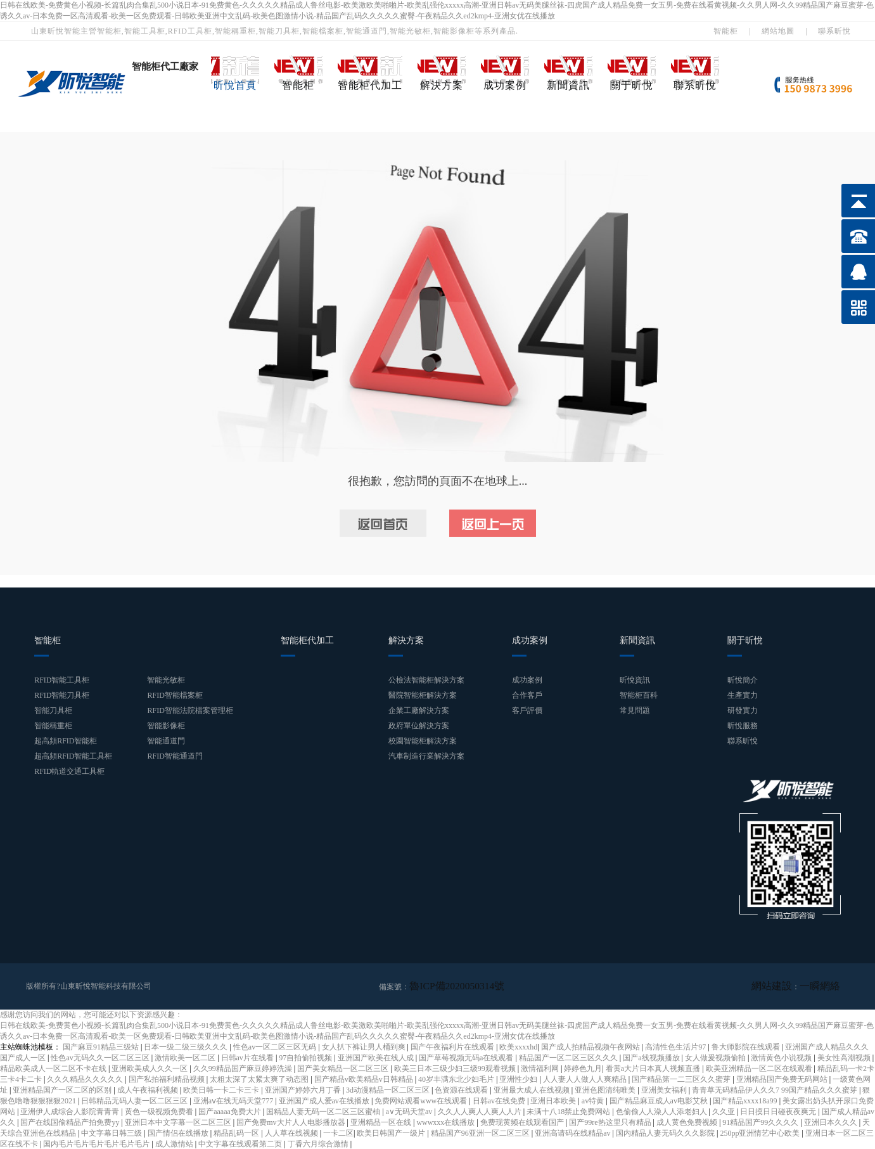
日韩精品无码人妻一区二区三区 (135, 1100)
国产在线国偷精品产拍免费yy (70, 1121)
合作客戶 (527, 695)
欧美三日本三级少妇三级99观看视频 (456, 1067)
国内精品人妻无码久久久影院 (666, 1132)
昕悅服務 (742, 725)
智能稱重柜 (53, 725)
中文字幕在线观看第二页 (241, 1143)
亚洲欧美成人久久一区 (150, 1067)
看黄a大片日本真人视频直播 (654, 1067)
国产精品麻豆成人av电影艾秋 (660, 1100)
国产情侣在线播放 (179, 1132)
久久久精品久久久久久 (86, 1078)
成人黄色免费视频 (687, 1121)
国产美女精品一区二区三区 (343, 1067)
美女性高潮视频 (844, 1057)
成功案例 (505, 85)
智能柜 (725, 31)
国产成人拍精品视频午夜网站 (591, 1046)
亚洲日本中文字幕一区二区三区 (179, 1121)
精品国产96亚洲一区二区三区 (481, 1132)
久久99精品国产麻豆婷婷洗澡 (243, 1067)
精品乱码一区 (237, 1132)
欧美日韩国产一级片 (392, 1132)
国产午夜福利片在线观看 (453, 1046)
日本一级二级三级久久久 (186, 1046)
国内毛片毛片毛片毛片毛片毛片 (97, 1143)
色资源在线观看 (462, 1089)
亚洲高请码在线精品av (573, 1132)
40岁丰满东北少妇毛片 (457, 1078)
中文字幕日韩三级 (112, 1132)
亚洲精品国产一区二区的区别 (63, 1089)
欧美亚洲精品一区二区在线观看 (760, 1067)
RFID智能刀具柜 (61, 695)
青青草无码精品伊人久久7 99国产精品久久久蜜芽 (775, 1089)
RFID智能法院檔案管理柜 (190, 710)
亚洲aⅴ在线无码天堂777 (234, 1100)
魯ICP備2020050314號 (445, 986)
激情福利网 (541, 1067)
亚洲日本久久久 (831, 1121)
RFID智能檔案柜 (174, 695)
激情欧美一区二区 (186, 1057)
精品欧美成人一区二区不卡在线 (54, 1067)
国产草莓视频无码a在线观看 (467, 1057)
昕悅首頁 (235, 85)
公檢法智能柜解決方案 (426, 680)
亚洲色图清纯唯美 (606, 1089)
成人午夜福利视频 (148, 1089)
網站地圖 (778, 31)
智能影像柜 (166, 725)
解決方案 (441, 85)
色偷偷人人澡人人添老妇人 (662, 1111)
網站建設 (787, 986)
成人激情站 (175, 1143)
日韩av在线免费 (500, 1100)
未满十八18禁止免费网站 (569, 1111)
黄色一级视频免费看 (160, 1111)
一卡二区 (338, 1132)
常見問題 (635, 710)
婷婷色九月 (583, 1067)
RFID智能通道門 (174, 756)
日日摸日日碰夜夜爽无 (779, 1111)
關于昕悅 (631, 85)
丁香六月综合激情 (319, 1143)
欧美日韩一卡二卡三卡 (222, 1089)
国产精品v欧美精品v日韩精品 (364, 1078)
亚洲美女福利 (665, 1089)
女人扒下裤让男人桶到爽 (364, 1046)
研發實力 (742, 710)
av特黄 (594, 1100)
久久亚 (724, 1111)
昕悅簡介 (742, 680)
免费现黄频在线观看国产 (523, 1121)
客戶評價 (527, 710)
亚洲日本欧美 (554, 1100)
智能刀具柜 (53, 710)
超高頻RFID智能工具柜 (73, 756)
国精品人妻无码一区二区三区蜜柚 (324, 1111)
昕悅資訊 (635, 680)
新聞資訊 (568, 85)
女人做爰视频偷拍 (716, 1057)
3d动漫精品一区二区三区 (388, 1089)
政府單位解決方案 (418, 725)
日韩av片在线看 (248, 1057)
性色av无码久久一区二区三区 (101, 1057)
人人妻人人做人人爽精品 (586, 1078)
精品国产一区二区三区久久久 (569, 1057)
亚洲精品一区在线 (381, 1121)
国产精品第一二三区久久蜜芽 (682, 1078)
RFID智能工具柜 (61, 680)
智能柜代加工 (370, 85)
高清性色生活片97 (676, 1046)
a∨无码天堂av (410, 1111)
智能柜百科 (639, 695)
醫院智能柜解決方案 (422, 695)
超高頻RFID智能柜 (65, 740)
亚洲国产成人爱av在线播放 (325, 1100)
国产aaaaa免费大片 (230, 1111)
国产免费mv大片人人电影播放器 (291, 1121)
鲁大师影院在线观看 (747, 1046)
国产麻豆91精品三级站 (102, 1046)
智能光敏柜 (166, 680)
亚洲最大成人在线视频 (533, 1089)
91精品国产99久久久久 (761, 1121)
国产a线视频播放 (652, 1057)
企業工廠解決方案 (418, 710)
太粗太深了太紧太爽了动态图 (260, 1078)
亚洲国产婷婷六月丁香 (304, 1089)
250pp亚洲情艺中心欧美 (761, 1132)
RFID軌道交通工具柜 (69, 771)
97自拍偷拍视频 (306, 1057)
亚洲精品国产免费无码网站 (782, 1078)
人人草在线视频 (292, 1132)
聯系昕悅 (834, 31)
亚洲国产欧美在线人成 (377, 1057)
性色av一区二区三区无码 (275, 1046)
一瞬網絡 (825, 986)
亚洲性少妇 (519, 1078)
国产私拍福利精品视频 (168, 1078)
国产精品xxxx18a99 (746, 1100)
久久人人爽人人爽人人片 (480, 1111)
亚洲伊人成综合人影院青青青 (70, 1111)
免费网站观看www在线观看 (421, 1100)
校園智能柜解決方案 (422, 740)
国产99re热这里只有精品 (611, 1121)
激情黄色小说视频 (782, 1057)
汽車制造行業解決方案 (426, 756)
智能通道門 (166, 740)
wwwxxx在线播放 (446, 1121)
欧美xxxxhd (518, 1046)
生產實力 (742, 695)
